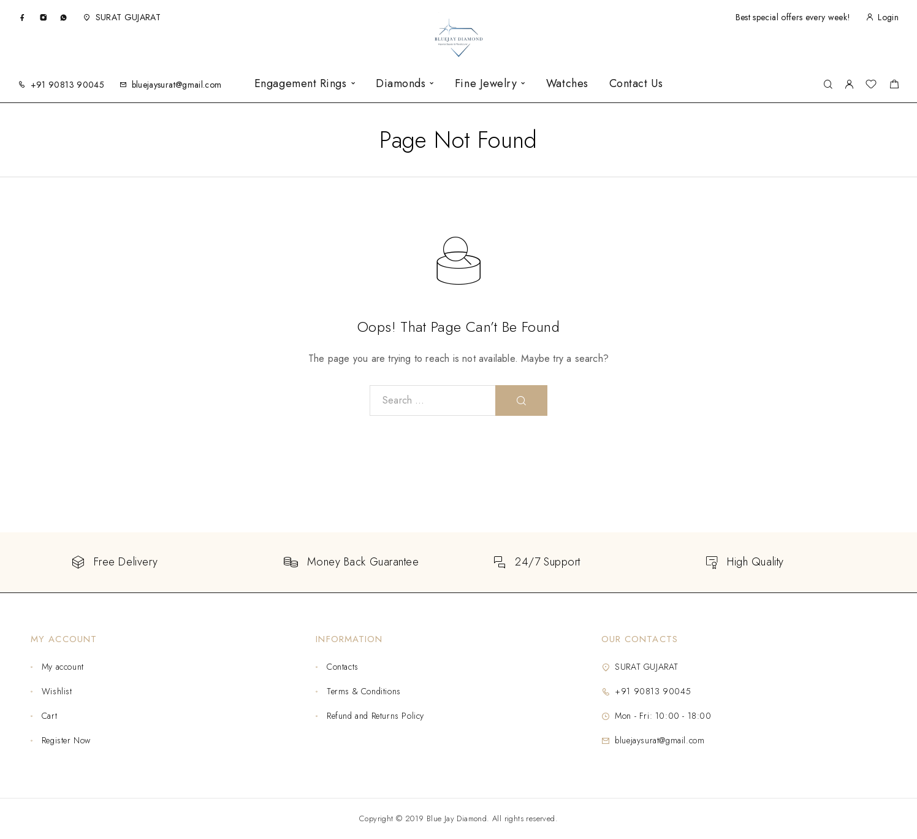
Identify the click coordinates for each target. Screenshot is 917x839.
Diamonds (400, 83)
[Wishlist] (871, 86)
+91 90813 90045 (67, 85)
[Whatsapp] (63, 16)
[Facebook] (22, 16)
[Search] (828, 85)
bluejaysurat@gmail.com (177, 85)
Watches (567, 83)
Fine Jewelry (486, 83)
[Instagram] (43, 16)
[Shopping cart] (894, 86)
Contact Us (636, 83)
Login (888, 17)
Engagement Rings (300, 83)
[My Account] (849, 85)
